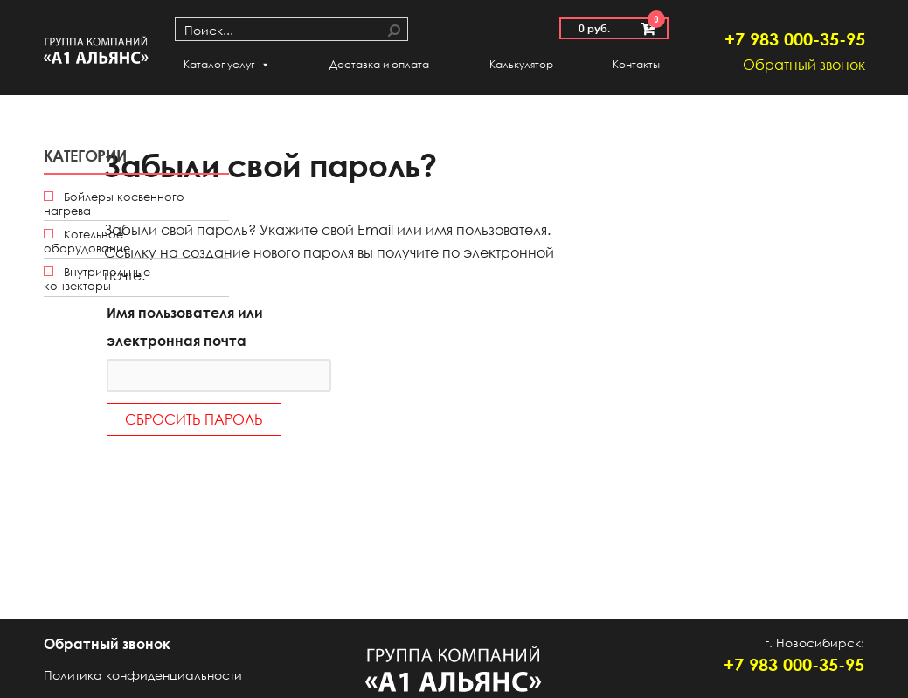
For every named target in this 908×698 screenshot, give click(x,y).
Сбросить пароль (194, 419)
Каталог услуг (227, 64)
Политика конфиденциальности (143, 674)
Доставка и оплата (379, 64)
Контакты (636, 64)
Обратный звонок (804, 64)
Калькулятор (521, 64)
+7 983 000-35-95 (794, 38)
